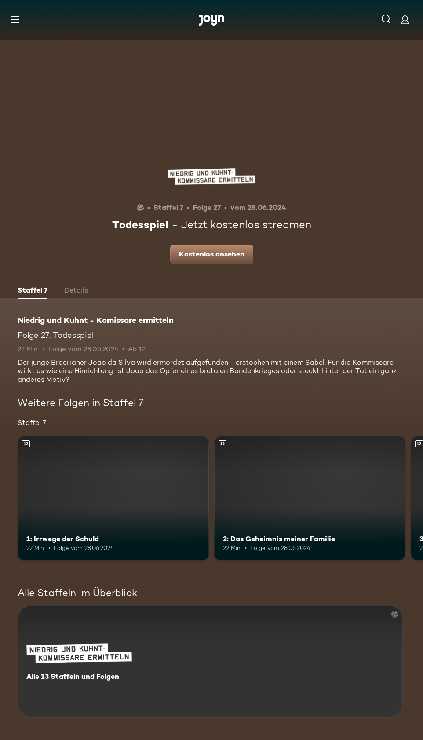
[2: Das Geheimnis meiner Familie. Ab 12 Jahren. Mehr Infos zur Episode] (309, 498)
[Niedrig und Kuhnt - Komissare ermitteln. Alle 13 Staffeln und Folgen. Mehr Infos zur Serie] (210, 661)
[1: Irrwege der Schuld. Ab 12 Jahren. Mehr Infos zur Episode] (113, 498)
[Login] (405, 19)
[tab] (32, 291)
